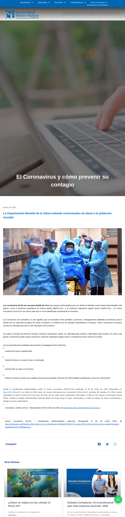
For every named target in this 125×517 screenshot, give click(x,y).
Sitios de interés (99, 2)
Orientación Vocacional (97, 5)
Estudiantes (26, 2)
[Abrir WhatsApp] (118, 499)
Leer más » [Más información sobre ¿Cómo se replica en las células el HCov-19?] (12, 515)
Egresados (44, 2)
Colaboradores (78, 2)
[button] (91, 13)
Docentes (60, 2)
